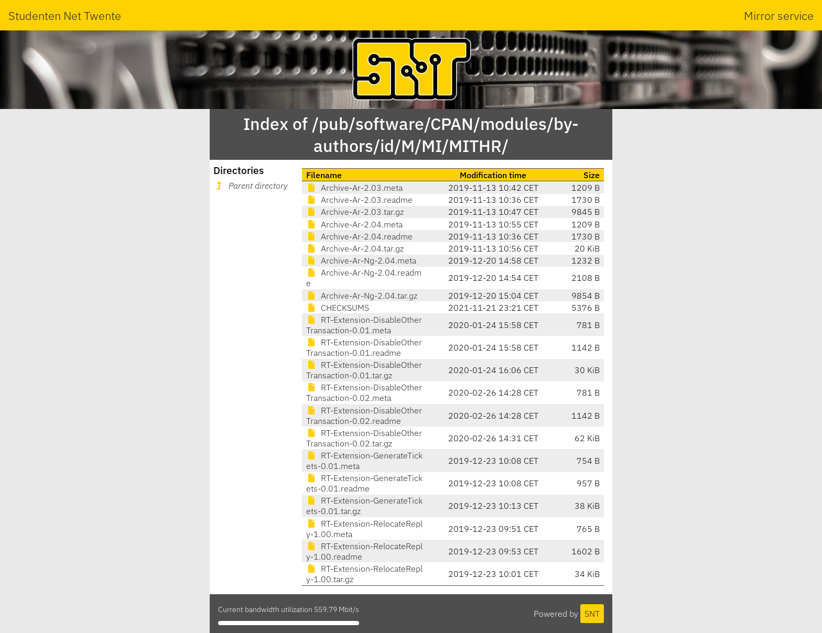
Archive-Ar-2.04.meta (354, 224)
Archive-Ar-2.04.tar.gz (355, 248)
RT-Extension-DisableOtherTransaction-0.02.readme (364, 415)
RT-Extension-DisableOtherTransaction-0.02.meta (364, 392)
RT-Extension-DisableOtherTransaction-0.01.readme (364, 347)
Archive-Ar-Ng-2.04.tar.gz (361, 295)
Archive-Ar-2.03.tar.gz (355, 211)
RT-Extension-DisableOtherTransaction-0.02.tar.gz (364, 438)
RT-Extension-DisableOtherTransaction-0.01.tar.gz (364, 369)
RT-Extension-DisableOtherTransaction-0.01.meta (364, 324)
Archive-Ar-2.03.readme (359, 199)
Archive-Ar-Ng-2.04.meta (361, 260)
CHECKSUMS (337, 307)
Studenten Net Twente (64, 15)
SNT (592, 613)
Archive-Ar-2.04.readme (359, 236)
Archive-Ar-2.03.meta (354, 187)
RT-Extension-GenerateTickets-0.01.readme (364, 483)
